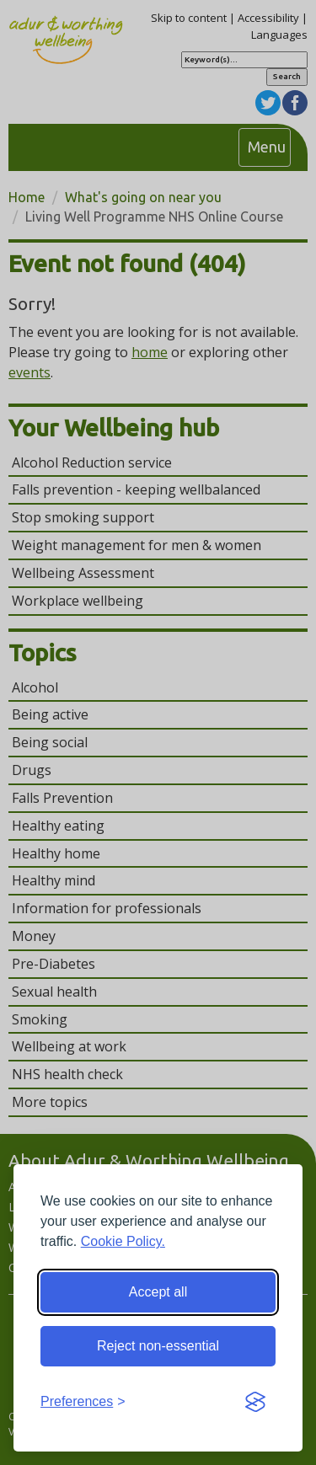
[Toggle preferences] (83, 1402)
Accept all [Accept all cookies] (158, 1292)
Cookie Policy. (123, 1241)
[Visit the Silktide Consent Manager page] (255, 1402)
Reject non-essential (158, 1346)
